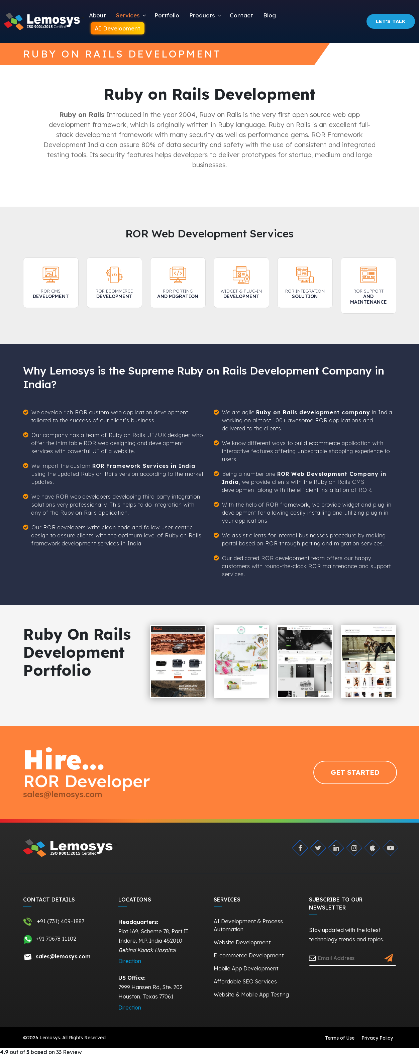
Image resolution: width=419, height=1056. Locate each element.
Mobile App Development (246, 968)
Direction (129, 961)
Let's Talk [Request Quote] (391, 21)
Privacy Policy (377, 1038)
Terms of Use (339, 1038)
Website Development (242, 942)
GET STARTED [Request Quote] (355, 772)
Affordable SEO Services (245, 981)
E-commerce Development (249, 955)
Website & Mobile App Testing (251, 994)
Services (127, 15)
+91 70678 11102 (49, 939)
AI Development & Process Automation (248, 925)
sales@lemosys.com (62, 794)
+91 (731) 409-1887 (53, 921)
